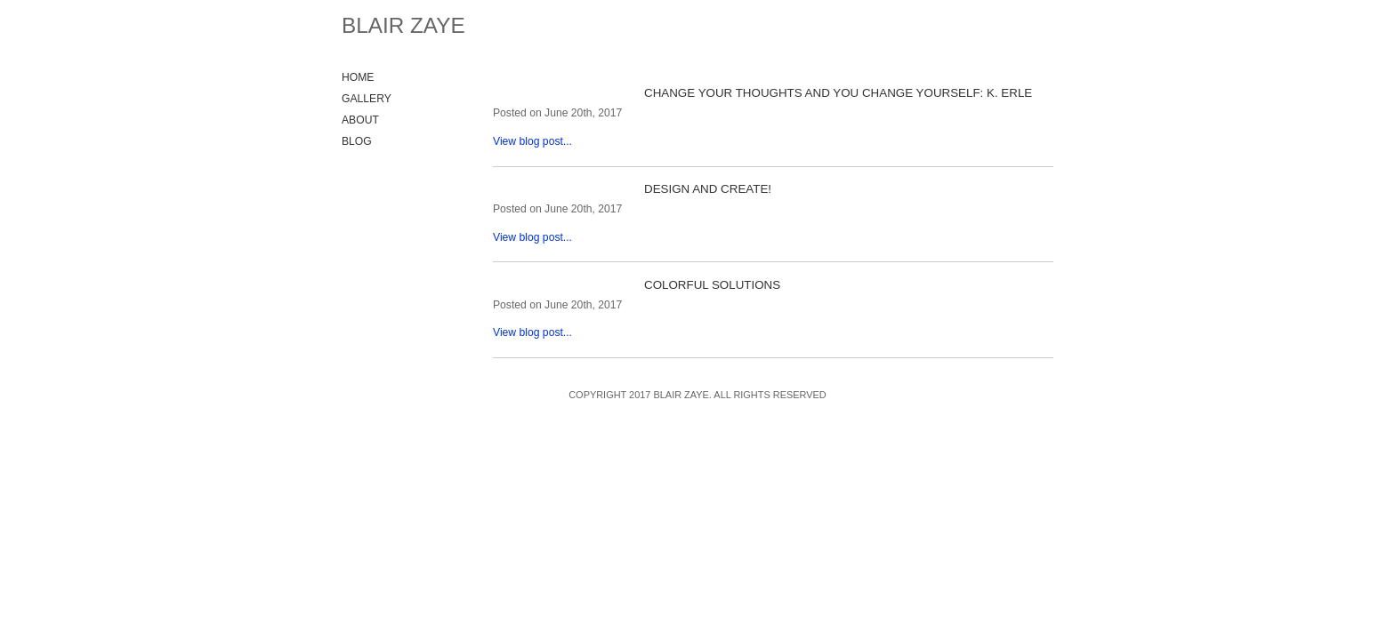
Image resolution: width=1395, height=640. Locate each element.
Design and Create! (707, 189)
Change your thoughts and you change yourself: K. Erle (838, 93)
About (360, 120)
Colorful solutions (712, 285)
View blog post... (532, 141)
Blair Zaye (403, 25)
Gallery (366, 98)
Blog (357, 141)
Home (358, 77)
